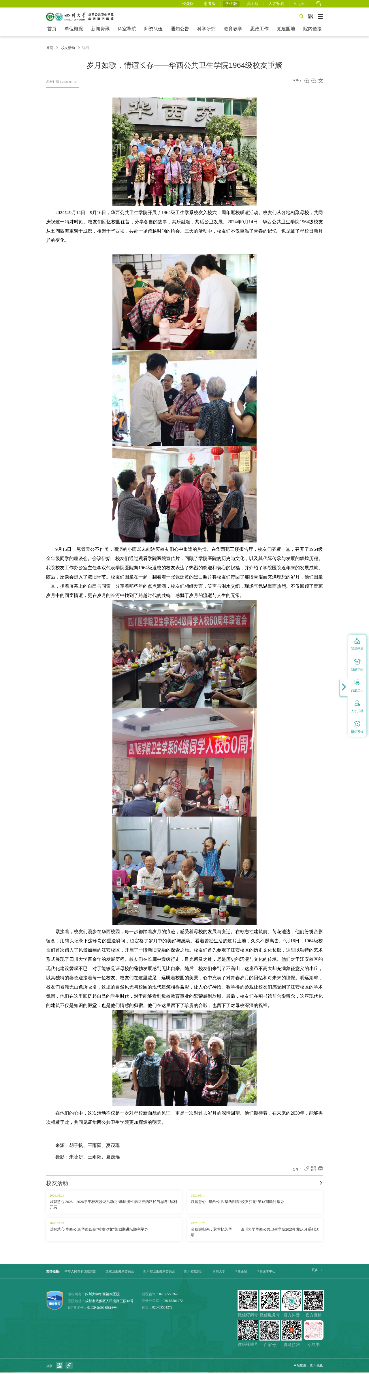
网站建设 (299, 1367)
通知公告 (180, 30)
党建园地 (286, 30)
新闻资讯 (100, 30)
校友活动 (68, 50)
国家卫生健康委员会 (120, 1273)
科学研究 (206, 30)
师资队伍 (153, 30)
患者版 (210, 4)
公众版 (188, 4)
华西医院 (240, 1273)
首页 (52, 30)
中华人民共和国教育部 (80, 1273)
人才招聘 (276, 4)
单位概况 (74, 30)
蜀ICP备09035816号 (102, 1309)
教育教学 (233, 30)
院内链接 (312, 30)
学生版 (231, 4)
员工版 (253, 4)
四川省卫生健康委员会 (159, 1273)
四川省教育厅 (193, 1273)
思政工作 (259, 30)
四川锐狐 (316, 1367)
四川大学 (218, 1273)
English (300, 4)
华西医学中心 (265, 1273)
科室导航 (127, 30)
